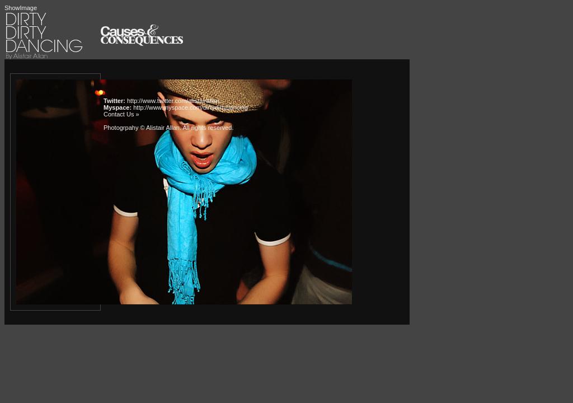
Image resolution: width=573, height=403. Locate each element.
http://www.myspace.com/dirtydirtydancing (190, 107)
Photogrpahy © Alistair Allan (142, 127)
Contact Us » (121, 114)
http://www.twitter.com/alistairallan (173, 100)
